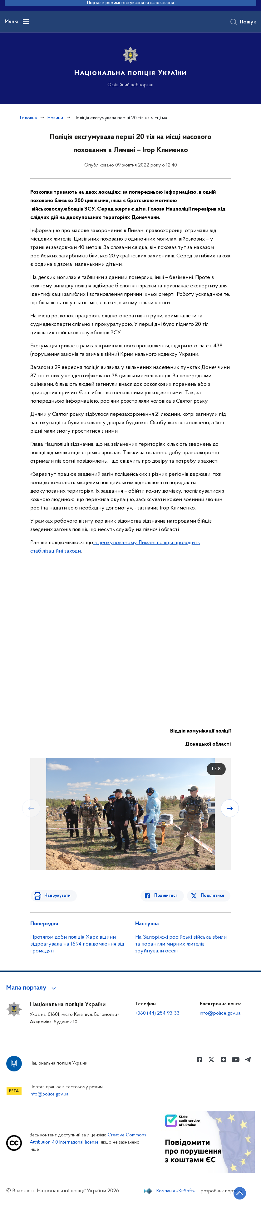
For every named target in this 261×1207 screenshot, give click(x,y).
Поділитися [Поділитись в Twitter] (213, 896)
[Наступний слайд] (230, 808)
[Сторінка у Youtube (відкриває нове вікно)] (235, 1060)
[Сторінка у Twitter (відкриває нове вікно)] (211, 1060)
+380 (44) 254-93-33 (156, 1013)
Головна (28, 118)
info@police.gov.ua (219, 1013)
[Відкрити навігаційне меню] (26, 22)
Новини (56, 118)
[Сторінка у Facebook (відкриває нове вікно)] (199, 1060)
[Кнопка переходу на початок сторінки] (237, 1193)
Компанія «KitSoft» (175, 1190)
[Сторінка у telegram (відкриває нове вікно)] (248, 1060)
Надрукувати (56, 896)
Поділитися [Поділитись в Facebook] (168, 896)
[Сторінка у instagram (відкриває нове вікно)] (223, 1060)
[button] (33, 988)
